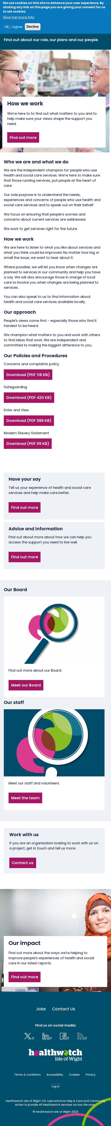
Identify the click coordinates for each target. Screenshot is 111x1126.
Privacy (90, 1075)
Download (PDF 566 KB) (29, 420)
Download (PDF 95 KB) (27, 443)
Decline (33, 27)
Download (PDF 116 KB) (28, 374)
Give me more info (18, 17)
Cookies (74, 1075)
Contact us (22, 862)
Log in (55, 1086)
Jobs (41, 1009)
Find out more (23, 137)
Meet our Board (26, 685)
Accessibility (55, 1075)
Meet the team (25, 798)
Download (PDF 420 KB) (29, 397)
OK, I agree (13, 26)
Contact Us (63, 1009)
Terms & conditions (27, 1075)
